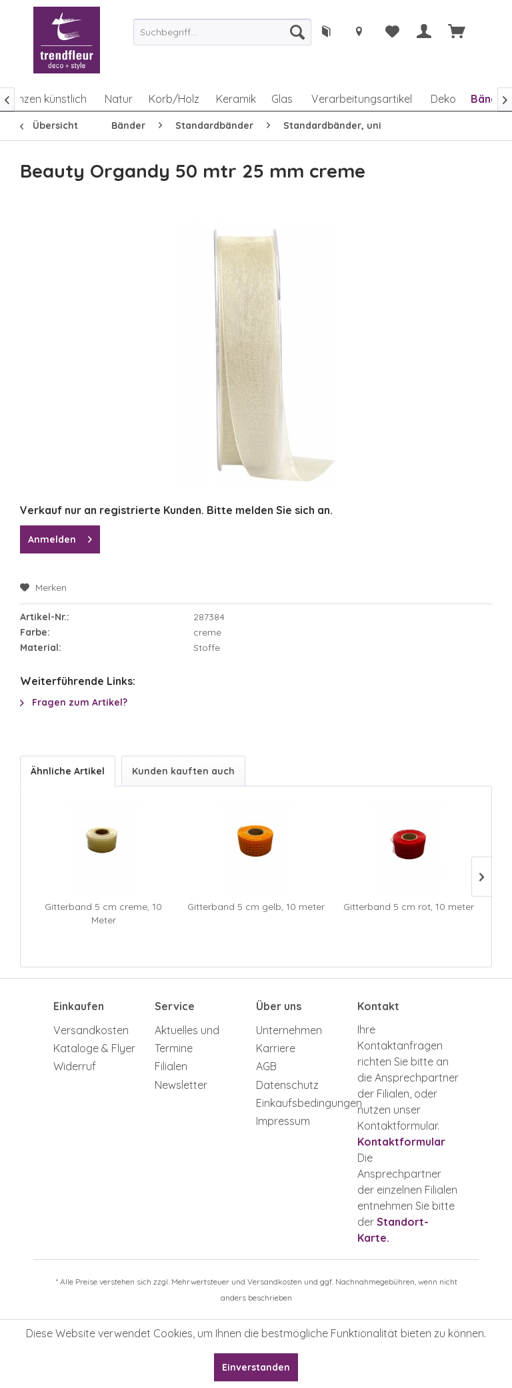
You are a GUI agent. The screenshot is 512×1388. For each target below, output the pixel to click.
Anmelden (60, 537)
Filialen (171, 1066)
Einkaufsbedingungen (303, 1103)
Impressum (283, 1121)
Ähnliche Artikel (68, 771)
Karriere (275, 1048)
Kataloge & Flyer (94, 1048)
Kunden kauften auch (183, 771)
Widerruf (74, 1066)
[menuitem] (222, 32)
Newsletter (181, 1085)
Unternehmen (289, 1030)
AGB (266, 1066)
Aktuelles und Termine (187, 1039)
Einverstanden (256, 1367)
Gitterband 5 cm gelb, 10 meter (256, 907)
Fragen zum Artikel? (73, 702)
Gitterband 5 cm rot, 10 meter (408, 907)
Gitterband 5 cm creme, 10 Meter (103, 913)
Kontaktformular (401, 1141)
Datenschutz (287, 1085)
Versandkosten (91, 1030)
